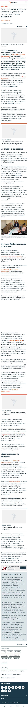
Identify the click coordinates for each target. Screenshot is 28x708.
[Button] (20, 26)
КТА (11, 706)
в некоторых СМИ (14, 481)
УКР (17, 706)
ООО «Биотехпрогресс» (16, 340)
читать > (23, 568)
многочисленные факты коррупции (11, 256)
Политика (4, 6)
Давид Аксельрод (5, 20)
